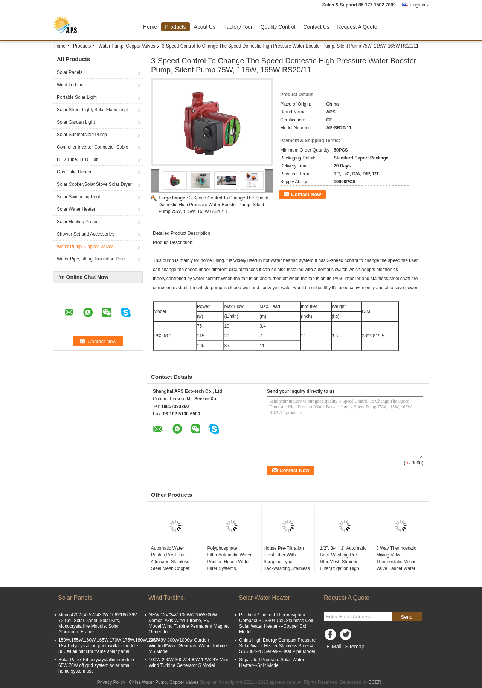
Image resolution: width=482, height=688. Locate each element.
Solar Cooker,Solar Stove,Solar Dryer (94, 184)
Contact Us (316, 27)
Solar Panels (69, 72)
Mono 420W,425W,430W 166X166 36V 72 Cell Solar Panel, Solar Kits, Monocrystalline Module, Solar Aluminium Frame (97, 623)
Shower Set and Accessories (85, 234)
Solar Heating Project (78, 221)
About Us (205, 27)
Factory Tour (238, 27)
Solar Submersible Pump (82, 134)
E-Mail (334, 647)
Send (406, 617)
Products (175, 27)
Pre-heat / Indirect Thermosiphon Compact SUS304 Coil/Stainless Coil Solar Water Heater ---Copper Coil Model (276, 623)
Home (150, 27)
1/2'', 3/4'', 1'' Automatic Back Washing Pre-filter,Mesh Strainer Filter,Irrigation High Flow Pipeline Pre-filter (343, 561)
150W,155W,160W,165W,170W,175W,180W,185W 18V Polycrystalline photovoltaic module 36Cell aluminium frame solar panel (109, 645)
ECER (375, 682)
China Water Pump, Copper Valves (163, 682)
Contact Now (306, 194)
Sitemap (354, 647)
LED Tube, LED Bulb (78, 159)
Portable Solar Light (76, 97)
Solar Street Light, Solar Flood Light (92, 109)
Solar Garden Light (76, 122)
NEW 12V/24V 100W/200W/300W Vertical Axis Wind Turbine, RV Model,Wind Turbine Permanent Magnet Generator (189, 623)
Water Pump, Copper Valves (126, 46)
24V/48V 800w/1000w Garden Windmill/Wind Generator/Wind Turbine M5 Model (188, 645)
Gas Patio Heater (74, 172)
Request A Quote (357, 27)
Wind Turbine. (71, 84)
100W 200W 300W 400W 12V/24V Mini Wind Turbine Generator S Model (188, 662)
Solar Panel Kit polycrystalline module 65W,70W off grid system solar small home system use (96, 665)
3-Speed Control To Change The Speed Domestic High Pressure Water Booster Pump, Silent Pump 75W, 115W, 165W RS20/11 (213, 204)
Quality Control (278, 27)
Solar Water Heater (76, 209)
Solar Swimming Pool (78, 196)
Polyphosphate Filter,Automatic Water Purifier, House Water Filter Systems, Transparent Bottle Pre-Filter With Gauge (230, 565)
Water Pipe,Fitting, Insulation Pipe (91, 259)
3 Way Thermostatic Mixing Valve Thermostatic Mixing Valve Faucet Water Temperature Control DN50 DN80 (396, 565)
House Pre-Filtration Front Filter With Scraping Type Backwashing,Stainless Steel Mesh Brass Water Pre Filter (288, 565)
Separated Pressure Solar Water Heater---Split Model (271, 662)
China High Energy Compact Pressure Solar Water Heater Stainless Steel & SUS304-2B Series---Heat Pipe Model (277, 645)
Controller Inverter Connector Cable (92, 147)
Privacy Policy (111, 682)
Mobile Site (337, 656)
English (419, 5)
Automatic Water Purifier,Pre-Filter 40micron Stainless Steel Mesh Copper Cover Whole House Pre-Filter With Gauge (173, 565)
